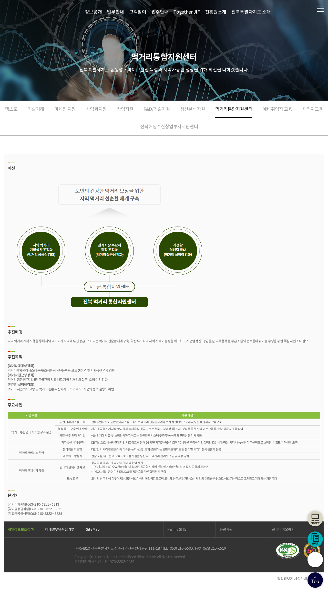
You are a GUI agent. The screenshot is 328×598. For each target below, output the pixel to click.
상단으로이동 (315, 580)
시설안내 (300, 578)
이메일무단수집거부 (59, 529)
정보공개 (93, 12)
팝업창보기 (285, 578)
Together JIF (186, 12)
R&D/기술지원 (157, 109)
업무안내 (115, 12)
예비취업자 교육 (277, 109)
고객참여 (137, 12)
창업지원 (125, 109)
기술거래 (36, 109)
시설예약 (315, 518)
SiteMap (93, 529)
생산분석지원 (192, 109)
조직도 (315, 539)
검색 (315, 559)
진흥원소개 (215, 12)
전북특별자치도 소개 (251, 12)
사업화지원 (96, 109)
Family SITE (176, 529)
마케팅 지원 (65, 109)
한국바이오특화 (283, 529)
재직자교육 (312, 109)
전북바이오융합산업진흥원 (34, 12)
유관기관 (226, 529)
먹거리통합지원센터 (233, 109)
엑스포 (11, 109)
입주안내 (160, 12)
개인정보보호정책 (21, 529)
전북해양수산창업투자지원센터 (169, 127)
